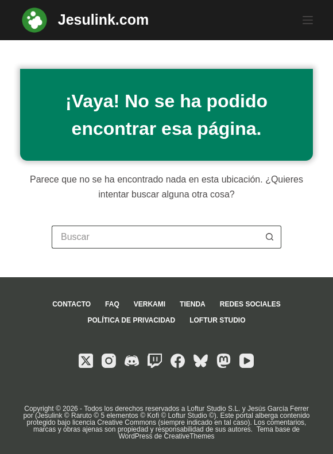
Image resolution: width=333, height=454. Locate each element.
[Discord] (132, 361)
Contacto (71, 304)
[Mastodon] (223, 361)
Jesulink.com (103, 19)
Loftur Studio (217, 320)
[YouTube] (246, 361)
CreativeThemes (189, 436)
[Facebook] (178, 361)
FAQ (112, 304)
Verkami (149, 304)
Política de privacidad (131, 320)
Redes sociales (250, 304)
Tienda (193, 304)
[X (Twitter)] (86, 361)
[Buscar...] (155, 237)
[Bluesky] (200, 361)
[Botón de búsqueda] (269, 237)
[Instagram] (109, 361)
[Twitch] (155, 361)
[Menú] (308, 20)
